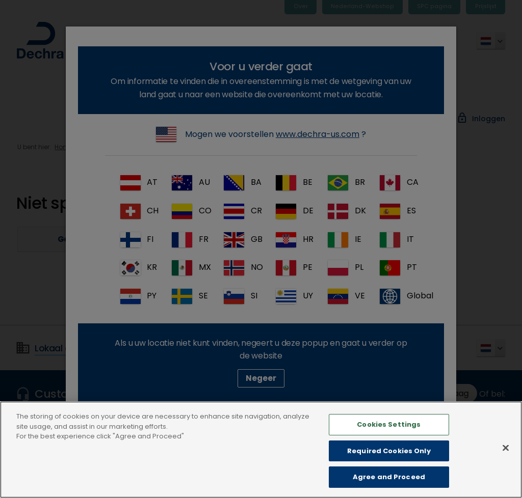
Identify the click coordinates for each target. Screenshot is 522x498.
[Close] (505, 464)
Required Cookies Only (389, 467)
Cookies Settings (389, 440)
